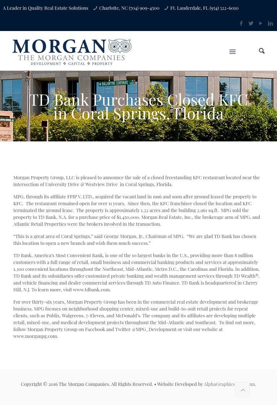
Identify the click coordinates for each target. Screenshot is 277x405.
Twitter (123, 329)
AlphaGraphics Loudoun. (230, 384)
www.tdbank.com (91, 289)
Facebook (95, 329)
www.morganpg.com (35, 336)
